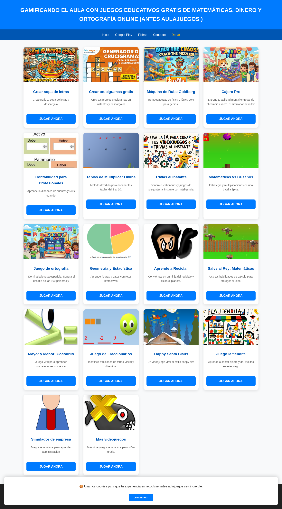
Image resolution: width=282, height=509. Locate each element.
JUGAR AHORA (51, 118)
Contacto (159, 34)
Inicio (105, 34)
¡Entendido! (141, 497)
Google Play (123, 34)
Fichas (142, 34)
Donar (176, 34)
